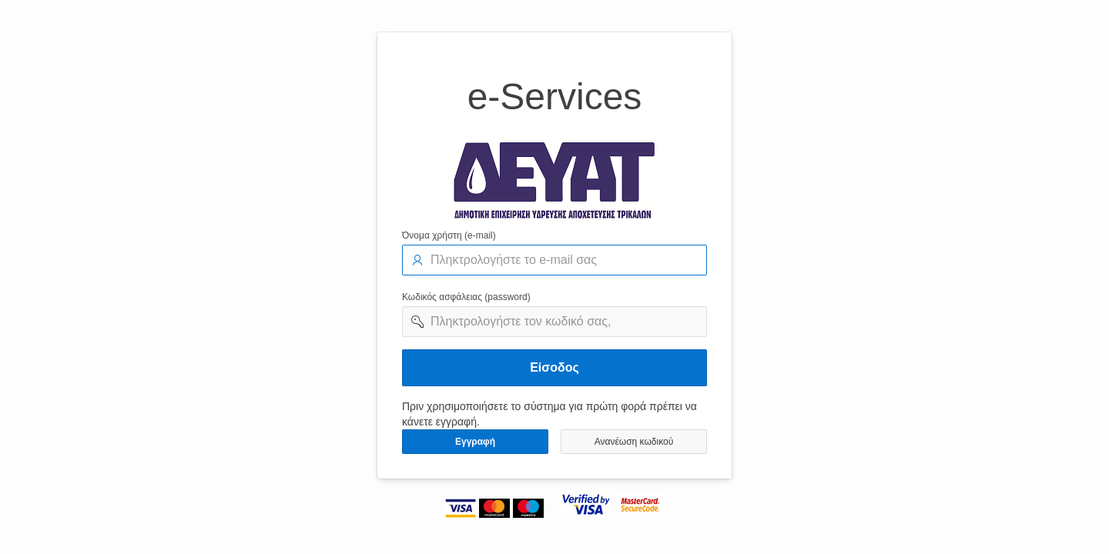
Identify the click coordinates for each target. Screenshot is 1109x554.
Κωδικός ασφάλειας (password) (466, 297)
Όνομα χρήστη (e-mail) (449, 235)
